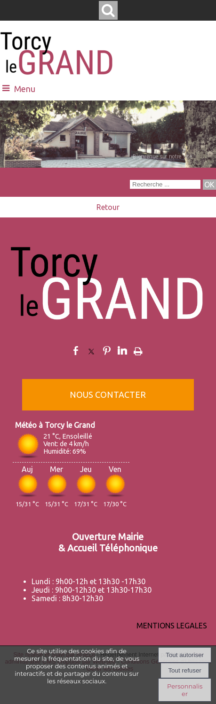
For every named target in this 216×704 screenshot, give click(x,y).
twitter (91, 350)
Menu (24, 88)
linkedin (122, 350)
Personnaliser (184, 689)
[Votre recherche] (165, 184)
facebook (76, 350)
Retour (108, 207)
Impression (138, 349)
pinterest (107, 350)
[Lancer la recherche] (209, 184)
